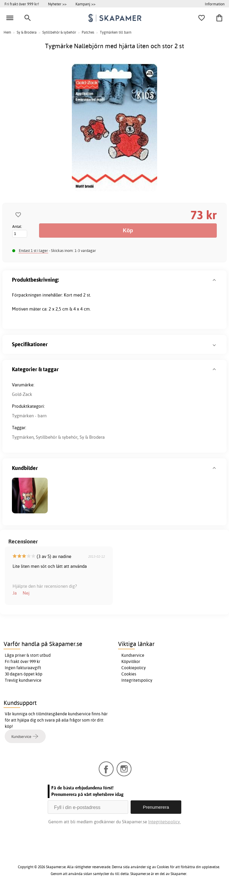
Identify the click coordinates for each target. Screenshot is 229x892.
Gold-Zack (22, 394)
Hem (7, 32)
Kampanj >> (85, 3)
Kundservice (132, 655)
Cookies (128, 674)
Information (215, 3)
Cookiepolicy (133, 667)
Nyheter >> (57, 3)
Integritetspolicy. (164, 821)
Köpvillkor (130, 661)
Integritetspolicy (136, 680)
